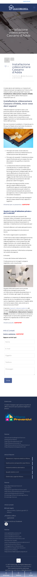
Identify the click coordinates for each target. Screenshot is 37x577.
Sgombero (7, 487)
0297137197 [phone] (26, 1)
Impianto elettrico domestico (15, 467)
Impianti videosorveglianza (18, 308)
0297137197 (26, 204)
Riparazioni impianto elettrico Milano (18, 458)
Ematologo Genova (10, 497)
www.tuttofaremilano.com (12, 536)
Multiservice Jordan (10, 540)
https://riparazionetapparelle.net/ (15, 447)
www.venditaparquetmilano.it (14, 493)
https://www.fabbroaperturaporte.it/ (15, 551)
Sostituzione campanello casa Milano (18, 463)
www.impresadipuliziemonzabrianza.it (17, 542)
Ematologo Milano (10, 495)
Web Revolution (27, 76)
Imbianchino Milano (11, 550)
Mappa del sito (10, 566)
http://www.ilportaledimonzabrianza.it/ (17, 491)
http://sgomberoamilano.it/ (13, 486)
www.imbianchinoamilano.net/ (14, 538)
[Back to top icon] (18, 561)
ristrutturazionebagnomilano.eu (14, 437)
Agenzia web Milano (14, 570)
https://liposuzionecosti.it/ (12, 443)
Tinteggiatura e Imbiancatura (13, 546)
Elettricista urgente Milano (14, 476)
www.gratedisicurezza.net (12, 533)
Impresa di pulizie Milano (12, 544)
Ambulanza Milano (10, 439)
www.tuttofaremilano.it (11, 535)
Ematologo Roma (22, 495)
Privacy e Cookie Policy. (23, 566)
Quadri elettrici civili (12, 472)
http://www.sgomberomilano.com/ (15, 489)
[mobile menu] (34, 7)
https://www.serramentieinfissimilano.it (17, 445)
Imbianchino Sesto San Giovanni (14, 548)
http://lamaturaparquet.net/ (13, 441)
